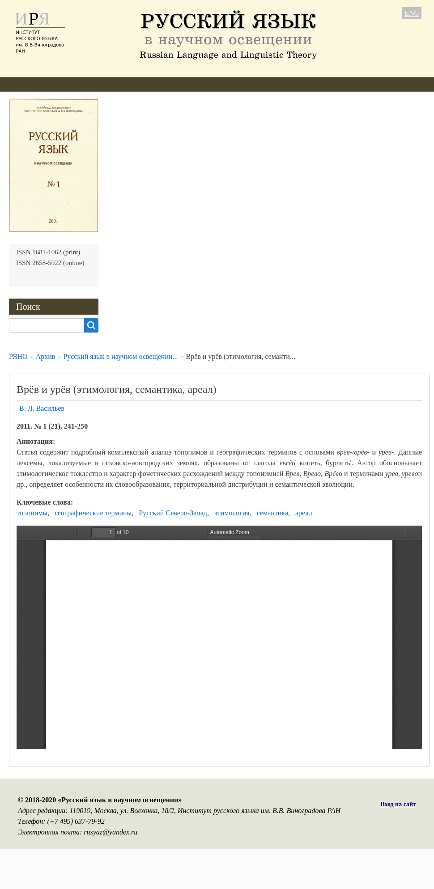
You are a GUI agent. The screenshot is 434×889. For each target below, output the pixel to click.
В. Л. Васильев (41, 408)
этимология (232, 513)
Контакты (322, 84)
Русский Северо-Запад (173, 513)
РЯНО (18, 356)
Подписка (274, 84)
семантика (272, 513)
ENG (411, 13)
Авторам (129, 84)
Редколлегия (79, 84)
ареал (303, 513)
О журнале (25, 84)
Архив (232, 84)
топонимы (32, 513)
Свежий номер (182, 84)
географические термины (93, 513)
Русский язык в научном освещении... (120, 356)
